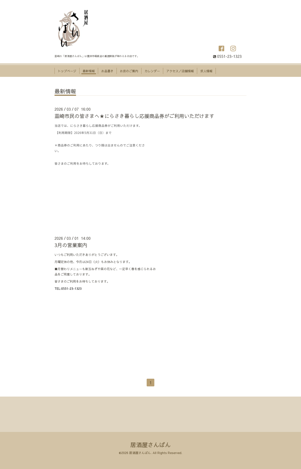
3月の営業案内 (71, 245)
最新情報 (89, 71)
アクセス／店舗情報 (180, 71)
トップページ (67, 71)
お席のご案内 (129, 71)
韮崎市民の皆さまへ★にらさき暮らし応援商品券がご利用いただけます (134, 115)
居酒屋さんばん (150, 445)
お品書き (107, 71)
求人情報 (206, 71)
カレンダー (152, 71)
